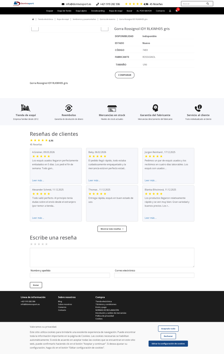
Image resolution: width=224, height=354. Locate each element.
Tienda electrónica (45, 19)
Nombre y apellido (40, 270)
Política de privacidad (104, 315)
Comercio (62, 307)
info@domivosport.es (30, 304)
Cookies (99, 318)
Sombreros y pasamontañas (84, 19)
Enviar (36, 285)
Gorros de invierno (107, 19)
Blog (60, 301)
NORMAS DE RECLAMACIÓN (107, 310)
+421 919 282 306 (28, 301)
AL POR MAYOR (144, 10)
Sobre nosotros (65, 304)
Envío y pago (101, 307)
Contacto (160, 10)
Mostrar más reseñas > (112, 229)
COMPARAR (124, 75)
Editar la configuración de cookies (168, 343)
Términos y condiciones (105, 304)
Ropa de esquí (63, 19)
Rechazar (168, 336)
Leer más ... (38, 180)
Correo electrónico (125, 270)
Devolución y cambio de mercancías (110, 313)
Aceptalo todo (168, 328)
